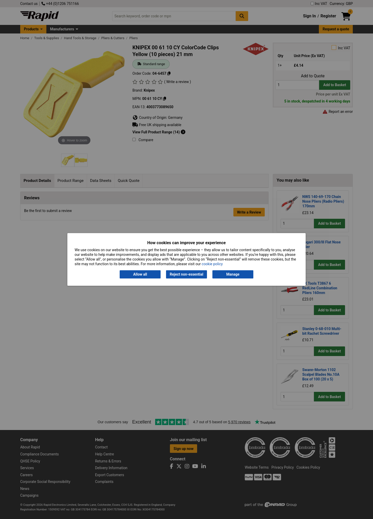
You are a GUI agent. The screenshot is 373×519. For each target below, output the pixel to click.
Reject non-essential (186, 274)
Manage (233, 274)
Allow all (140, 274)
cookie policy (212, 264)
